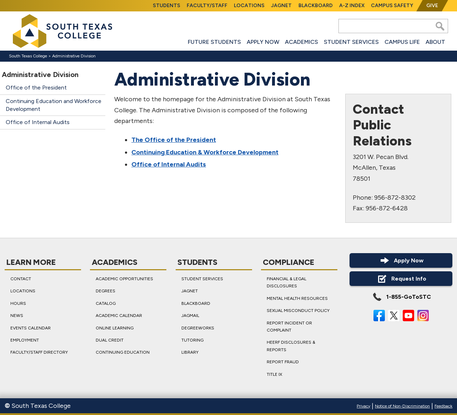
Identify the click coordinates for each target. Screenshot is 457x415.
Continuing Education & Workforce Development (204, 152)
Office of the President (36, 87)
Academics (301, 42)
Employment (24, 340)
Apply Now (263, 42)
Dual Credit (110, 340)
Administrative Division (74, 55)
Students (166, 5)
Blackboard (315, 5)
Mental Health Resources (297, 298)
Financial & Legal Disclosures (286, 282)
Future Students (214, 42)
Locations (249, 5)
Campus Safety (392, 5)
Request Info (401, 278)
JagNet (281, 5)
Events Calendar (30, 327)
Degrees (105, 290)
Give (432, 5)
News (16, 315)
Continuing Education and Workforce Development (53, 105)
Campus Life (402, 42)
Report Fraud (283, 361)
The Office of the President (173, 140)
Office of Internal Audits (38, 122)
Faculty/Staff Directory (39, 352)
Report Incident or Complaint (289, 326)
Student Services (351, 42)
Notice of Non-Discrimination (402, 406)
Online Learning (115, 327)
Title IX (274, 374)
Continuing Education (123, 352)
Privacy (363, 406)
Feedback (443, 406)
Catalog (106, 303)
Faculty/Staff (207, 5)
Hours (18, 303)
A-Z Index (352, 5)
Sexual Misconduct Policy (298, 310)
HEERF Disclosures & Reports (291, 346)
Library (190, 352)
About (435, 42)
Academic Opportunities (124, 278)
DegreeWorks (197, 327)
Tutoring (192, 340)
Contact (20, 278)
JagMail (190, 315)
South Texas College (28, 55)
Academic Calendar (119, 315)
